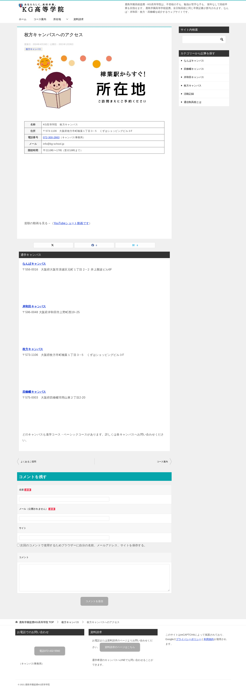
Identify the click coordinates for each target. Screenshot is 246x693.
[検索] (204, 39)
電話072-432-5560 (49, 650)
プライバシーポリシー (188, 639)
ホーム (22, 19)
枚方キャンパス (33, 49)
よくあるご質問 (28, 461)
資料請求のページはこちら (120, 647)
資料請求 (78, 19)
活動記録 (189, 93)
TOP (36, 622)
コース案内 (40, 19)
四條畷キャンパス (34, 391)
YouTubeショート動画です (71, 223)
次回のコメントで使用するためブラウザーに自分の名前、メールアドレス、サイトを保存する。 (83, 545)
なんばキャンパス (34, 263)
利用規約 (209, 639)
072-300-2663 (51, 137)
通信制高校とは (192, 102)
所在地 (57, 19)
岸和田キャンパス (34, 306)
